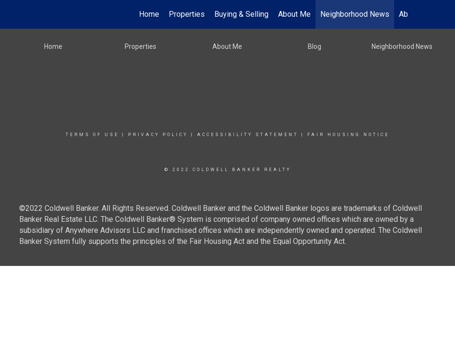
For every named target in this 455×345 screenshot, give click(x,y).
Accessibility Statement (247, 134)
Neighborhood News (354, 14)
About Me (294, 14)
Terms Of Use (92, 134)
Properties (187, 14)
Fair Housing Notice (348, 134)
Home (149, 14)
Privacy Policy (158, 134)
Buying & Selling (241, 14)
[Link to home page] (53, 14)
